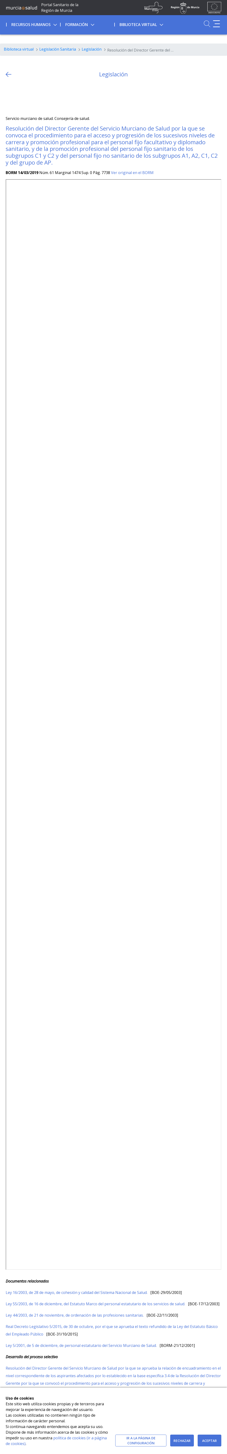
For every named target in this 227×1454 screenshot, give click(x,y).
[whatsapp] (27, 96)
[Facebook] (18, 96)
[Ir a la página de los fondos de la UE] (214, 7)
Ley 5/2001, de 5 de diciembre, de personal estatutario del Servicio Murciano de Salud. (82, 1345)
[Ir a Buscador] (207, 23)
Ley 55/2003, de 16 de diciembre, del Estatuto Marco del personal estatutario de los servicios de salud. (96, 1303)
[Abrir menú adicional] (216, 23)
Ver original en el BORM (132, 172)
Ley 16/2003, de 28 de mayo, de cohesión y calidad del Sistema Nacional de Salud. (77, 1292)
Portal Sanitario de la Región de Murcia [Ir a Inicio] (59, 7)
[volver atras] (8, 74)
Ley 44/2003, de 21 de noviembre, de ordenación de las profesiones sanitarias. (75, 1315)
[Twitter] (9, 96)
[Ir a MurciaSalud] (21, 7)
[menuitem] (33, 24)
